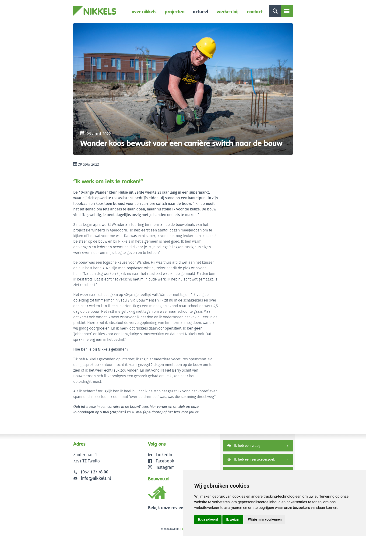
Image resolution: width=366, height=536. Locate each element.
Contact (254, 11)
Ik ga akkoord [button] (208, 519)
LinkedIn (164, 455)
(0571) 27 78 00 (94, 472)
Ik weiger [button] (232, 519)
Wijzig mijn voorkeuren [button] (265, 519)
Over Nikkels (144, 11)
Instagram (161, 467)
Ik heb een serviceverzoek (251, 459)
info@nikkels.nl (92, 478)
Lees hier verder (154, 406)
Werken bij (228, 11)
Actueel (200, 11)
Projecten (174, 11)
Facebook (165, 461)
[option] (183, 89)
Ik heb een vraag (243, 445)
